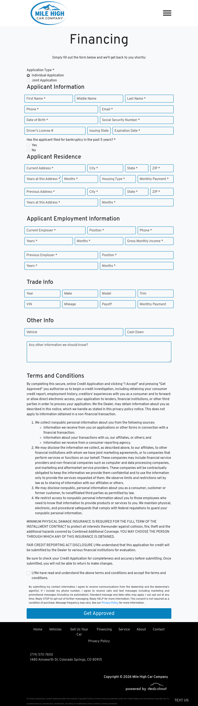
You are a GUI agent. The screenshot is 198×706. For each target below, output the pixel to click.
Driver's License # (39, 131)
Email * (107, 109)
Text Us (182, 700)
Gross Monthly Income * (145, 241)
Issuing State (99, 131)
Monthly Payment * (154, 179)
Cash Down (135, 332)
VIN (29, 304)
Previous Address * (40, 192)
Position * (96, 230)
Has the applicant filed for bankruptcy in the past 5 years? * (71, 140)
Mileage (70, 304)
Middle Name (86, 99)
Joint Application (44, 80)
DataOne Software (94, 699)
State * (132, 168)
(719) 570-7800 (41, 655)
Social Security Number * (121, 120)
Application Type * (40, 70)
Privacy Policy (110, 603)
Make (68, 294)
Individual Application (48, 75)
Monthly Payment (153, 304)
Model (106, 294)
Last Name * (136, 99)
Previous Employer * (41, 255)
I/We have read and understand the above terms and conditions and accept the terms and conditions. (99, 575)
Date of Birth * (37, 120)
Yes (34, 145)
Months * (71, 179)
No (34, 150)
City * (93, 168)
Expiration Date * (127, 131)
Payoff (107, 304)
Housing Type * (113, 179)
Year (29, 294)
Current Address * (39, 168)
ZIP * (156, 168)
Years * (31, 241)
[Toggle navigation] (167, 13)
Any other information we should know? (58, 345)
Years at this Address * (43, 179)
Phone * (32, 109)
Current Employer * (41, 230)
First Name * (35, 99)
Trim (143, 294)
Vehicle (31, 332)
